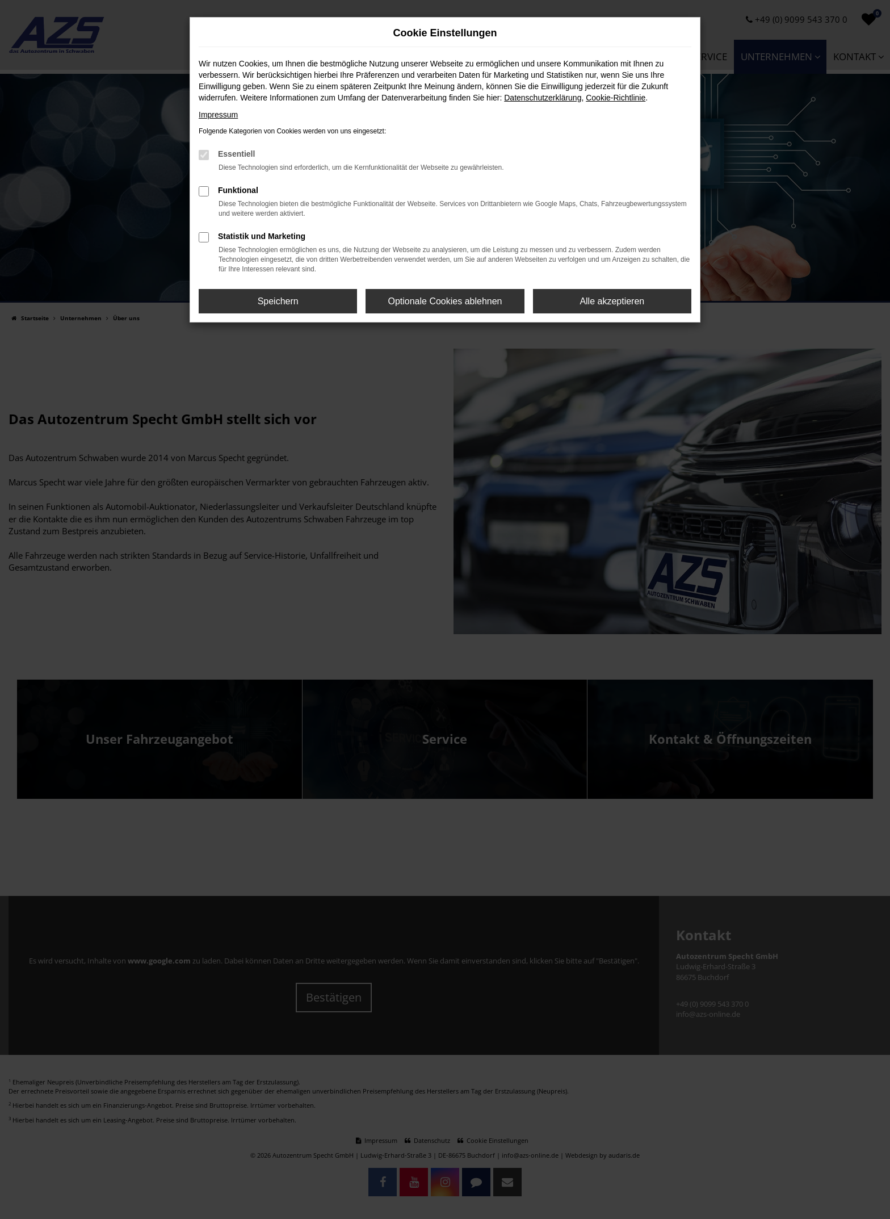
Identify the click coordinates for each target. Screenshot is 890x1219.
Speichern (278, 301)
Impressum (218, 114)
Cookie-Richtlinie (615, 97)
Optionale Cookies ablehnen (445, 301)
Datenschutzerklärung (542, 97)
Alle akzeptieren (612, 301)
